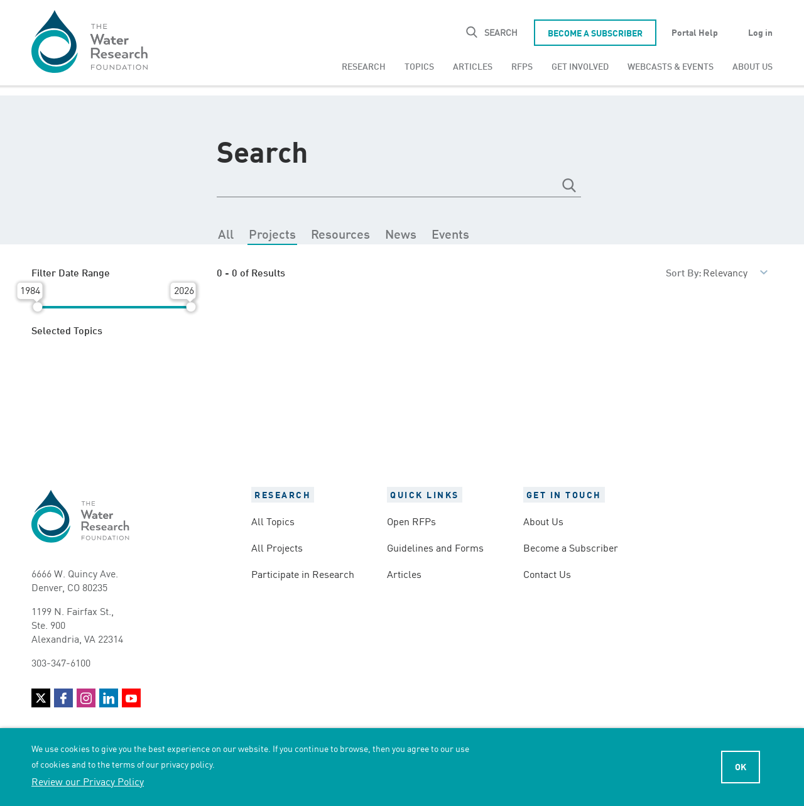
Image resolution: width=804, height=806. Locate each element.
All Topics (273, 520)
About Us (752, 66)
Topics (419, 66)
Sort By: (684, 271)
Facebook (63, 698)
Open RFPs (411, 520)
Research (364, 66)
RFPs (522, 66)
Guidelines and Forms (435, 547)
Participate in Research (302, 573)
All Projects (277, 547)
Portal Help (694, 32)
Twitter (40, 698)
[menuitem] (363, 65)
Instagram (86, 698)
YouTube (131, 698)
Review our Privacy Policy (87, 781)
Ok (740, 766)
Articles (472, 66)
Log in (760, 32)
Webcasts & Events (670, 66)
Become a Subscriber (595, 32)
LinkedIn (108, 698)
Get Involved (580, 66)
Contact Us (547, 573)
